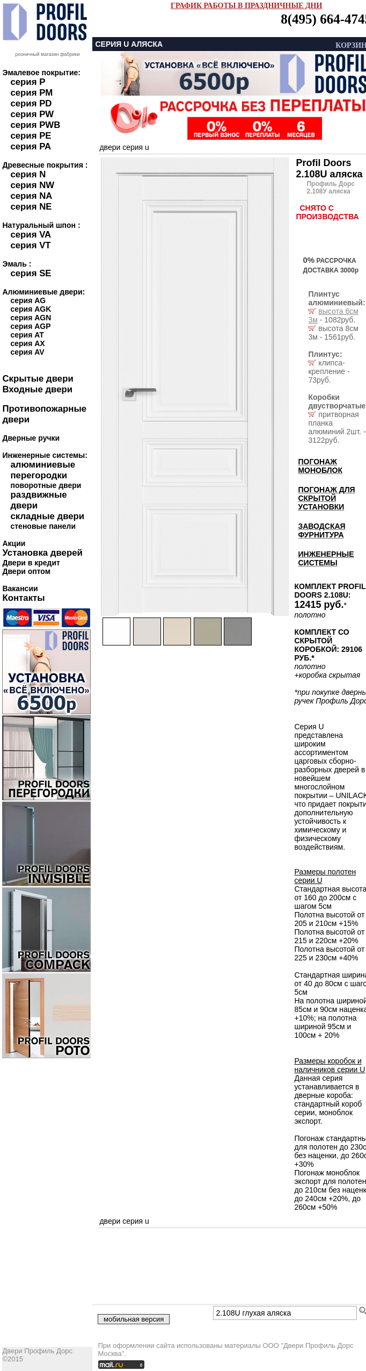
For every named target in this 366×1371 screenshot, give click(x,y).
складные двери (47, 516)
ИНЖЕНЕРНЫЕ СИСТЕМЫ (326, 558)
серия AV (27, 352)
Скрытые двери (37, 379)
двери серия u (124, 147)
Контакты (23, 598)
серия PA (30, 146)
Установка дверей (42, 553)
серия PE (30, 136)
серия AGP (30, 326)
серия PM (31, 93)
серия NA (31, 196)
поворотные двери (45, 485)
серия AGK (30, 309)
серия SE (30, 273)
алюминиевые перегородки (42, 470)
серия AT (26, 335)
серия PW (32, 114)
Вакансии (20, 588)
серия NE (31, 207)
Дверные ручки (31, 438)
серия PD (31, 103)
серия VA (30, 234)
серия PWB (35, 125)
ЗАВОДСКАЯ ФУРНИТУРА (321, 530)
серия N (28, 174)
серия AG (28, 300)
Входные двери (37, 389)
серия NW (32, 185)
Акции (13, 543)
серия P (27, 82)
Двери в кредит (31, 562)
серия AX (27, 343)
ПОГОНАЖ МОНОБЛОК (320, 466)
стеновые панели (43, 526)
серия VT (30, 245)
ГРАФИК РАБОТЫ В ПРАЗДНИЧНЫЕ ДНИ (246, 6)
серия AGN (30, 317)
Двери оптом (26, 571)
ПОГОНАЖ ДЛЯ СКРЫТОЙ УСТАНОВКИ (326, 498)
